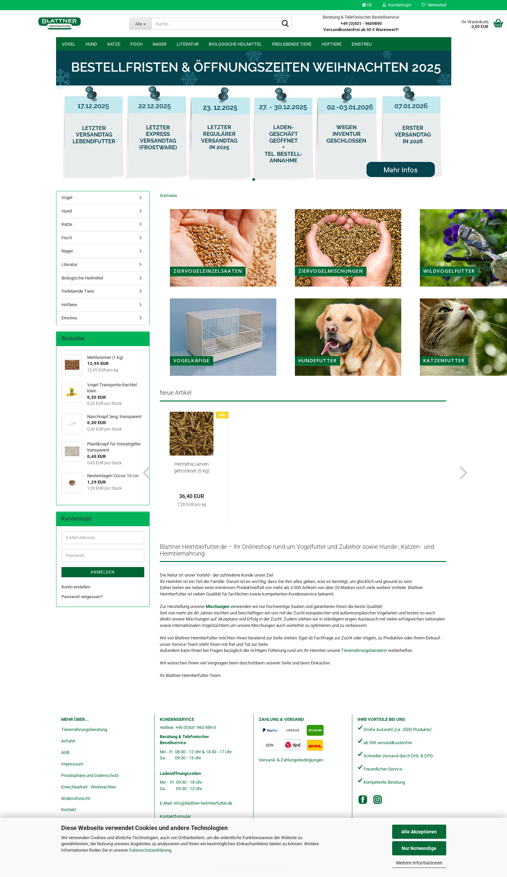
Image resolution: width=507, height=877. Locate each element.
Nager (160, 44)
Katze (113, 44)
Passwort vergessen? (82, 596)
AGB (65, 752)
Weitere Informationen (419, 863)
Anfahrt (68, 741)
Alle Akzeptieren (419, 831)
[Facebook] (362, 799)
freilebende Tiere (291, 44)
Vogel (68, 44)
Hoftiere (331, 44)
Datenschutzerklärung (150, 850)
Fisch (136, 44)
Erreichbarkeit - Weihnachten (88, 786)
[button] (367, 5)
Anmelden (103, 572)
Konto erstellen (75, 586)
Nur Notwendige (419, 848)
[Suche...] (140, 24)
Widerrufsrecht (75, 798)
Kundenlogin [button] (396, 5)
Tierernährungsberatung (84, 729)
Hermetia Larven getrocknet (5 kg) (191, 467)
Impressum (72, 763)
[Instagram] (377, 799)
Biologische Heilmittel (235, 44)
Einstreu (362, 44)
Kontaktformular (175, 816)
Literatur (188, 44)
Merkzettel (434, 5)
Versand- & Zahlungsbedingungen (291, 759)
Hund (91, 44)
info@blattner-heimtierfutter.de (203, 803)
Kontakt (68, 809)
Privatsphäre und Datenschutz (90, 775)
